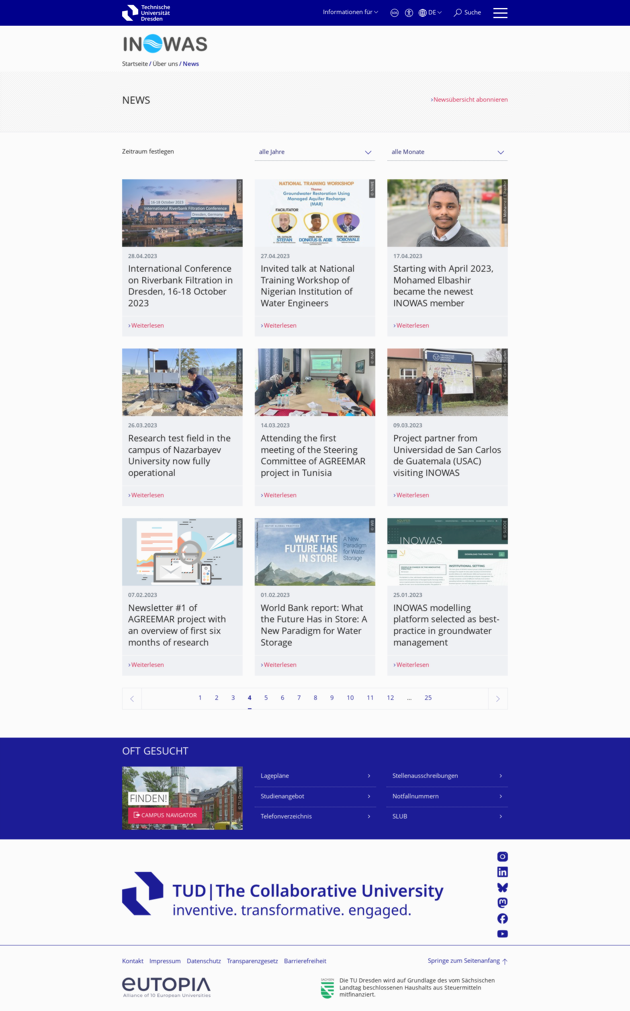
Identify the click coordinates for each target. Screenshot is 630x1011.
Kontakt (132, 962)
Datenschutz (204, 962)
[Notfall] (394, 13)
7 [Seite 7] (299, 698)
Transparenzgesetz (252, 962)
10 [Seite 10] (350, 698)
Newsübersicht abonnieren (471, 100)
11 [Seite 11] (370, 698)
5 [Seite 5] (266, 698)
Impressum (165, 962)
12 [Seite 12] (390, 698)
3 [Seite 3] (233, 698)
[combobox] (315, 152)
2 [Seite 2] (217, 698)
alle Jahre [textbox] (271, 153)
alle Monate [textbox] (408, 153)
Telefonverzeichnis (286, 817)
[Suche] (467, 13)
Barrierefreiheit (305, 962)
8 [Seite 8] (315, 698)
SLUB (400, 817)
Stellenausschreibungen (425, 776)
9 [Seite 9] (332, 698)
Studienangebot (282, 797)
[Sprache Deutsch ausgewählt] (430, 13)
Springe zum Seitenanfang (464, 961)
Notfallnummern (416, 797)
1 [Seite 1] (200, 698)
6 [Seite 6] (282, 698)
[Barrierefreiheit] (409, 13)
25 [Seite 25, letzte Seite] (428, 698)
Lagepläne (275, 776)
